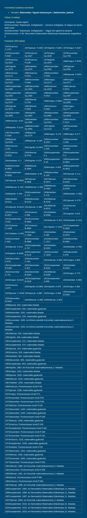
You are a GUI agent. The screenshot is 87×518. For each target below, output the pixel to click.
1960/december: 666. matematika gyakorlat (25, 360)
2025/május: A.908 (52, 293)
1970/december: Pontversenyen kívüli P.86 (24, 401)
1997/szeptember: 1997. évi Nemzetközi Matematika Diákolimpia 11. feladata (40, 496)
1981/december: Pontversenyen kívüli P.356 (25, 470)
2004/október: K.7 (13, 160)
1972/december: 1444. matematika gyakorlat (25, 409)
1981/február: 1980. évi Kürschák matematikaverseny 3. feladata (34, 466)
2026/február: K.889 (34, 300)
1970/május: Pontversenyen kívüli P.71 (22, 394)
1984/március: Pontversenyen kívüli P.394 (24, 481)
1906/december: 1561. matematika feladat (24, 312)
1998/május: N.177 (71, 134)
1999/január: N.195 (33, 141)
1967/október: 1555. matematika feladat (23, 382)
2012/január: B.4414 (14, 207)
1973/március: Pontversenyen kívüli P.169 (24, 424)
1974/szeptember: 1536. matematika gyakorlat (26, 443)
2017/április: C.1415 (53, 227)
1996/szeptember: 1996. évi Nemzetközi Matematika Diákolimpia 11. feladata (40, 492)
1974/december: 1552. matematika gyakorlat (25, 451)
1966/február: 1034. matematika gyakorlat (24, 379)
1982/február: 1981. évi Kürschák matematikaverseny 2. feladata (34, 473)
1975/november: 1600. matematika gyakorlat (25, 458)
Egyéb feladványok (42, 12)
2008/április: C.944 (13, 194)
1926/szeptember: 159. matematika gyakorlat (25, 316)
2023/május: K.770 (71, 273)
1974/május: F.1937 (72, 48)
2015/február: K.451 (53, 220)
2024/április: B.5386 (34, 286)
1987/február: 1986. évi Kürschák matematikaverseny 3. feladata (34, 485)
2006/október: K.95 (33, 174)
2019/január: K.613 (14, 247)
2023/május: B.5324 (14, 280)
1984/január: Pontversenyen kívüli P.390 (23, 477)
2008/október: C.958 (72, 194)
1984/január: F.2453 (72, 74)
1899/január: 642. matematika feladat (22, 305)
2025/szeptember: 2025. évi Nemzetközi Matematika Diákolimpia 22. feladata (40, 511)
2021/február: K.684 (53, 260)
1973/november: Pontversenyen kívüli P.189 (25, 432)
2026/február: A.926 (53, 300)
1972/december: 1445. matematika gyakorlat (25, 413)
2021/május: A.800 (71, 260)
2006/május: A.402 (52, 167)
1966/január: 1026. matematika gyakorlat (23, 375)
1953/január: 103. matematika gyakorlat (23, 348)
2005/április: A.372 (33, 160)
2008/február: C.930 (34, 187)
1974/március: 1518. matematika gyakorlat (24, 439)
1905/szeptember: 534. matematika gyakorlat (25, 309)
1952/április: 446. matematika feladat (22, 337)
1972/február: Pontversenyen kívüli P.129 (24, 405)
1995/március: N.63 (14, 121)
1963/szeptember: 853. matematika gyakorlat (25, 364)
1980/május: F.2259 (72, 61)
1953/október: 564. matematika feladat (22, 356)
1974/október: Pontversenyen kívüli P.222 (24, 447)
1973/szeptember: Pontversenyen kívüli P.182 (26, 428)
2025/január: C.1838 (14, 293)
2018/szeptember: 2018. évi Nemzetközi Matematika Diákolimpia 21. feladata (40, 504)
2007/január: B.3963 (14, 180)
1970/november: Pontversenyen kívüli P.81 (24, 398)
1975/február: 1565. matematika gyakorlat (24, 454)
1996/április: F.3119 (14, 127)
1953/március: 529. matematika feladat (23, 352)
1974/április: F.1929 (53, 48)
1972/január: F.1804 (34, 48)
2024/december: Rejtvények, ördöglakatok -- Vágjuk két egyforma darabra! (38, 31)
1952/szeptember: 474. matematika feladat (24, 345)
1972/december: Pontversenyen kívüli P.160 (25, 417)
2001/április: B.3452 (34, 147)
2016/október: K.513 (72, 220)
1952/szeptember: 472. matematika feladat (24, 341)
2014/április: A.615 (71, 213)
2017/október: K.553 (14, 233)
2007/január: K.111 (72, 174)
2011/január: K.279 (72, 200)
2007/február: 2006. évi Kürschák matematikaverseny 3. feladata (34, 500)
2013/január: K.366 (33, 207)
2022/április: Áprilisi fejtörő (16, 22)
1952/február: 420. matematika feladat (22, 333)
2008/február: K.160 (14, 187)
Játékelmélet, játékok (63, 12)
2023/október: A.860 (72, 280)
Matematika (25, 12)
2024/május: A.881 (71, 286)
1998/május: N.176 (52, 134)
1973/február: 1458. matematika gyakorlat (24, 420)
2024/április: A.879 (52, 286)
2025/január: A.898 (33, 293)
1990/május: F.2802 (53, 101)
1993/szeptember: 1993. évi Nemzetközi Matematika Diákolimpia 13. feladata (40, 489)
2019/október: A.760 (72, 247)
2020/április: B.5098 (14, 253)
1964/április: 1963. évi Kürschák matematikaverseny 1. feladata (34, 367)
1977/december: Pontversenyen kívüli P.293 (25, 462)
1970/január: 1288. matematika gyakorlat (23, 390)
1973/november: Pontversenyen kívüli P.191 (25, 436)
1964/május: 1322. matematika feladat (22, 371)
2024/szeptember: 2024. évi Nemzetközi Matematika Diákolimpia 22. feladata (40, 507)
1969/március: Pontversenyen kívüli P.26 (23, 386)
